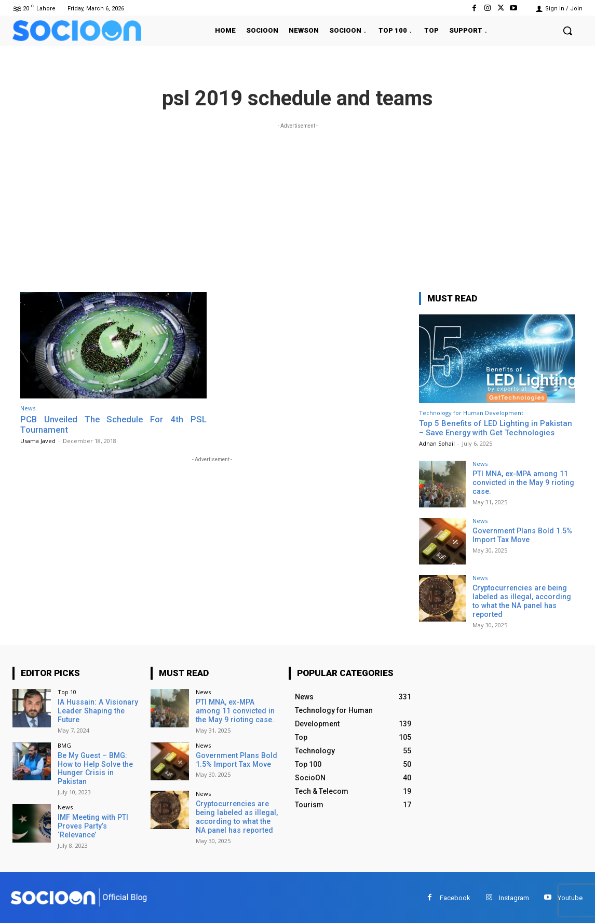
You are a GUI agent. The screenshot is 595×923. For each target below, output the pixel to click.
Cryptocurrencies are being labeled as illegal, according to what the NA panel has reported (521, 601)
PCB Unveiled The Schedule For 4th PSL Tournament (113, 424)
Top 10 (67, 691)
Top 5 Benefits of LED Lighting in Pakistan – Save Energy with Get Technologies (495, 428)
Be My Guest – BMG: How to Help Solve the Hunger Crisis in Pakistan (94, 768)
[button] (567, 31)
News (27, 408)
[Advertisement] (297, 204)
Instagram (514, 897)
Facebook (455, 897)
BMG (64, 745)
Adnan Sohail (437, 443)
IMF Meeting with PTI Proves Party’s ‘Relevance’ (92, 825)
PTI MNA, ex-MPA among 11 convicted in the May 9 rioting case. (522, 482)
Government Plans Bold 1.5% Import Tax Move (521, 535)
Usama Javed (38, 441)
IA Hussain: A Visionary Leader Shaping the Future (97, 710)
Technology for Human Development (471, 413)
